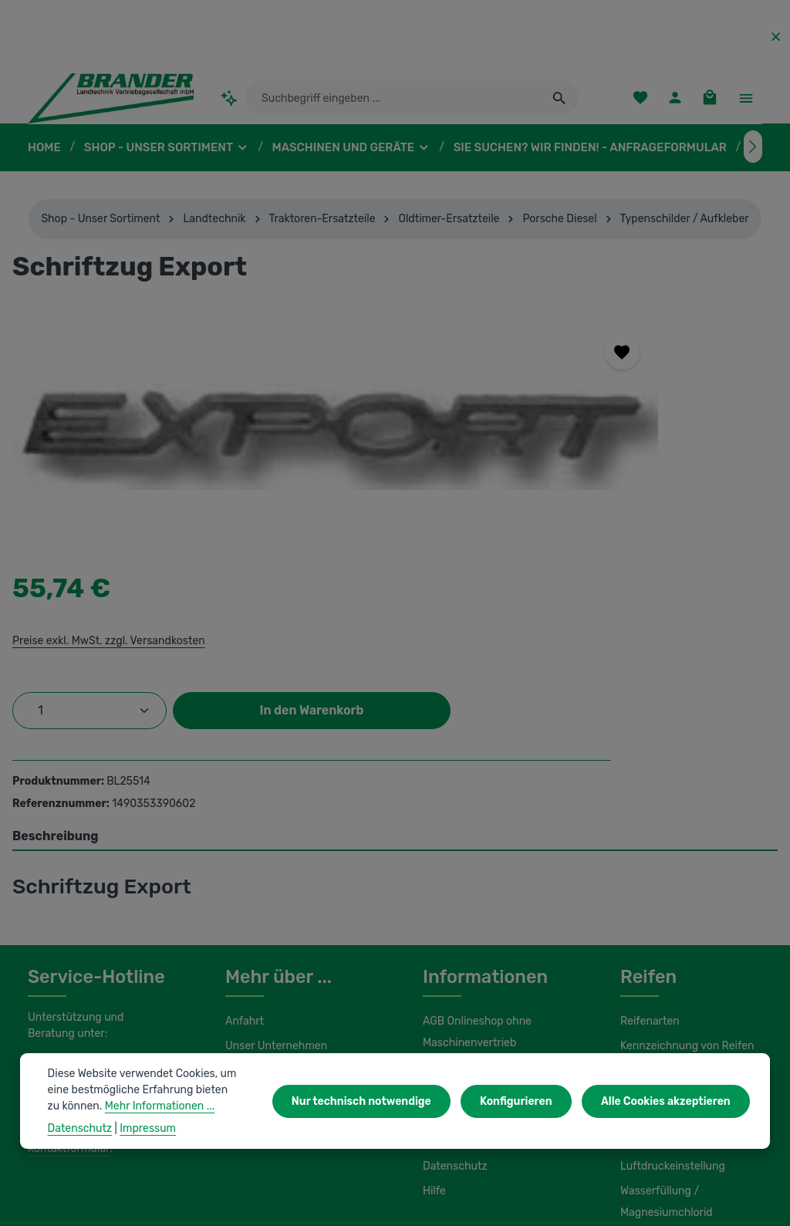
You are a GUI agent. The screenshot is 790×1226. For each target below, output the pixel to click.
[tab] (395, 656)
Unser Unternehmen (273, 865)
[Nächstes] (753, 159)
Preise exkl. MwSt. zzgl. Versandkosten (571, 399)
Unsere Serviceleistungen (287, 889)
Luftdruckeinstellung (668, 963)
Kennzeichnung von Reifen (684, 865)
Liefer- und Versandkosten (486, 911)
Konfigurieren (525, 1101)
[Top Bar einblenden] (745, 104)
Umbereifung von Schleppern (690, 889)
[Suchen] (560, 104)
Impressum (449, 936)
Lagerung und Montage (676, 939)
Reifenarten (648, 840)
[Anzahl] (554, 469)
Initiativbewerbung (466, 960)
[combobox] (393, 104)
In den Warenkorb (615, 518)
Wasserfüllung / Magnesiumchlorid (664, 999)
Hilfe (433, 1010)
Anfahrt (242, 840)
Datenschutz (453, 985)
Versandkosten (484, 1186)
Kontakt (243, 914)
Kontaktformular (66, 967)
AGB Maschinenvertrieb (480, 886)
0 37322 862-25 (82, 884)
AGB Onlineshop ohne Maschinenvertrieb (476, 851)
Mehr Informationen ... (101, 1105)
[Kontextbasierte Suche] (228, 103)
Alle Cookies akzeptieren (668, 1101)
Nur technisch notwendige (377, 1101)
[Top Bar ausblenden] (776, 36)
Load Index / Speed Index (682, 914)
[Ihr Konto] (673, 104)
